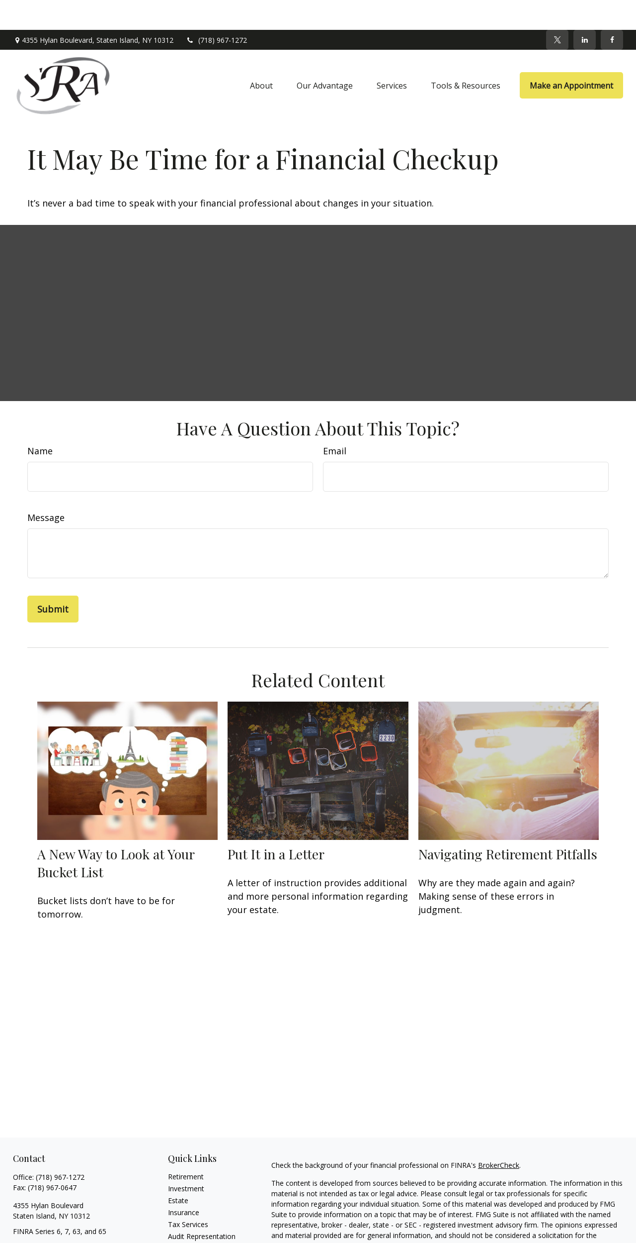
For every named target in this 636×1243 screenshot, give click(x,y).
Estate (178, 1170)
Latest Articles (191, 1230)
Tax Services (188, 1194)
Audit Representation (202, 1206)
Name (40, 421)
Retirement (186, 1146)
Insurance (183, 1182)
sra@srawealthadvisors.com (58, 1219)
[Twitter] (557, 10)
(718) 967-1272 (216, 10)
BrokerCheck (498, 1135)
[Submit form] (53, 579)
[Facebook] (612, 10)
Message (46, 488)
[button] (261, 55)
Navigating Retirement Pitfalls (507, 824)
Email (334, 421)
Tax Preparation (194, 1218)
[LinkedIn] (584, 10)
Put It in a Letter (276, 824)
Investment (186, 1158)
